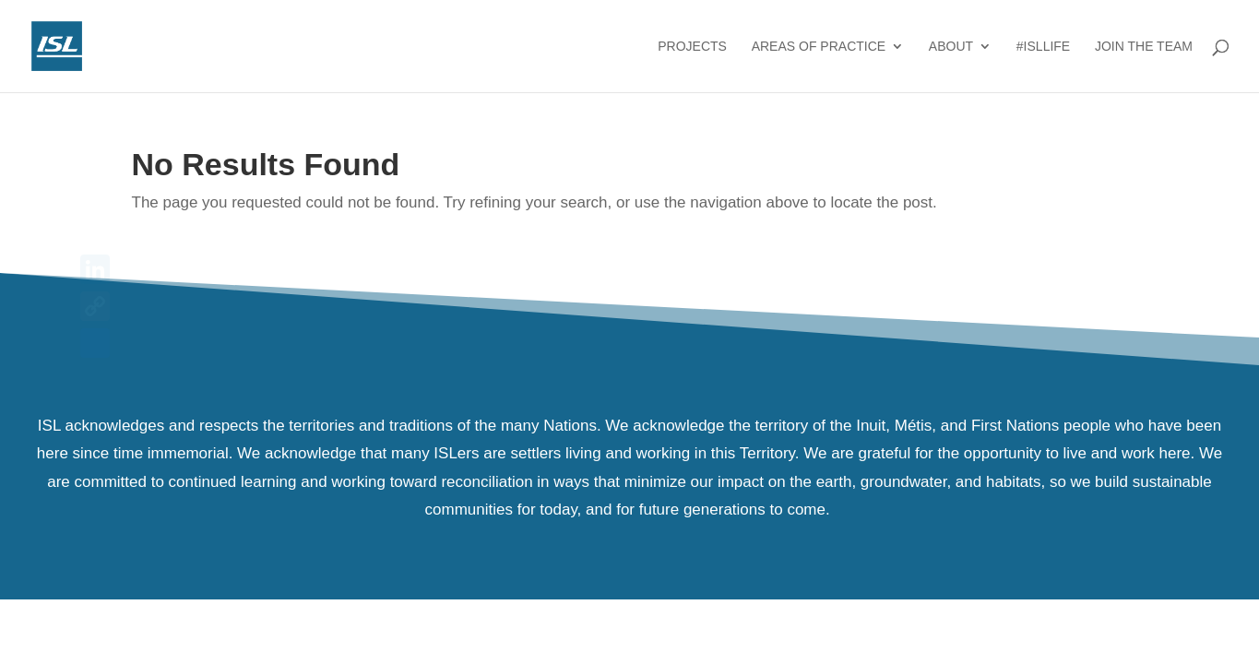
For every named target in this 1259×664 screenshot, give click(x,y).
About (951, 46)
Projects (692, 46)
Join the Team (1144, 46)
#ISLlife (1043, 46)
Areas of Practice (818, 46)
